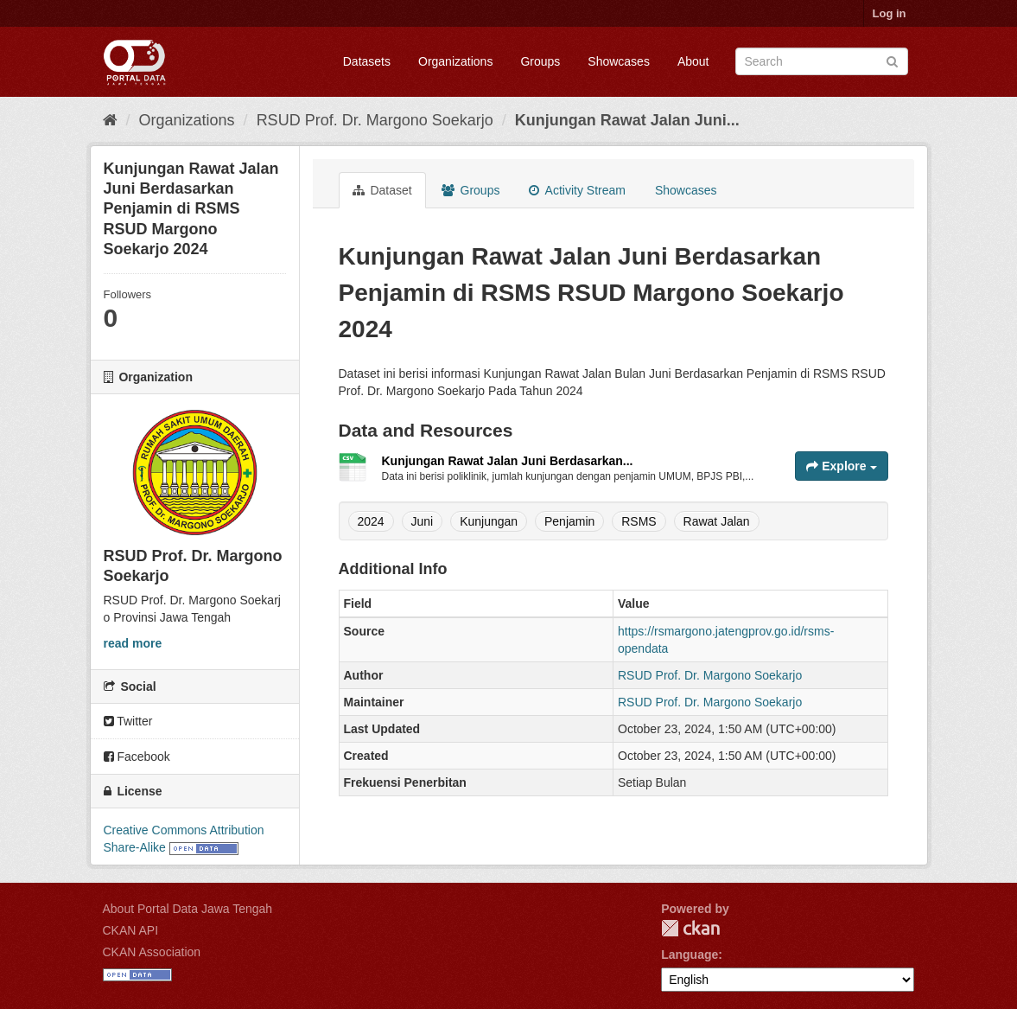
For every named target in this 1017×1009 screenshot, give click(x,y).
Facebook (137, 756)
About (693, 61)
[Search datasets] (821, 61)
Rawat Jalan (716, 521)
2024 (371, 521)
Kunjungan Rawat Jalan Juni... (627, 120)
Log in (889, 13)
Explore (841, 466)
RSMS (638, 521)
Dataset (382, 190)
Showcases (619, 61)
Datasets (367, 61)
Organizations (455, 61)
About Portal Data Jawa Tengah (188, 909)
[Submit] (892, 60)
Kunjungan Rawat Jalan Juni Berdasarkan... (507, 461)
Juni (422, 521)
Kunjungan (489, 521)
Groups (540, 61)
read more (133, 643)
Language (689, 954)
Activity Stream (577, 190)
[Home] (110, 120)
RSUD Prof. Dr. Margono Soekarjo (375, 120)
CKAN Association (152, 952)
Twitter (128, 721)
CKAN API (131, 930)
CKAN (690, 928)
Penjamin (569, 521)
